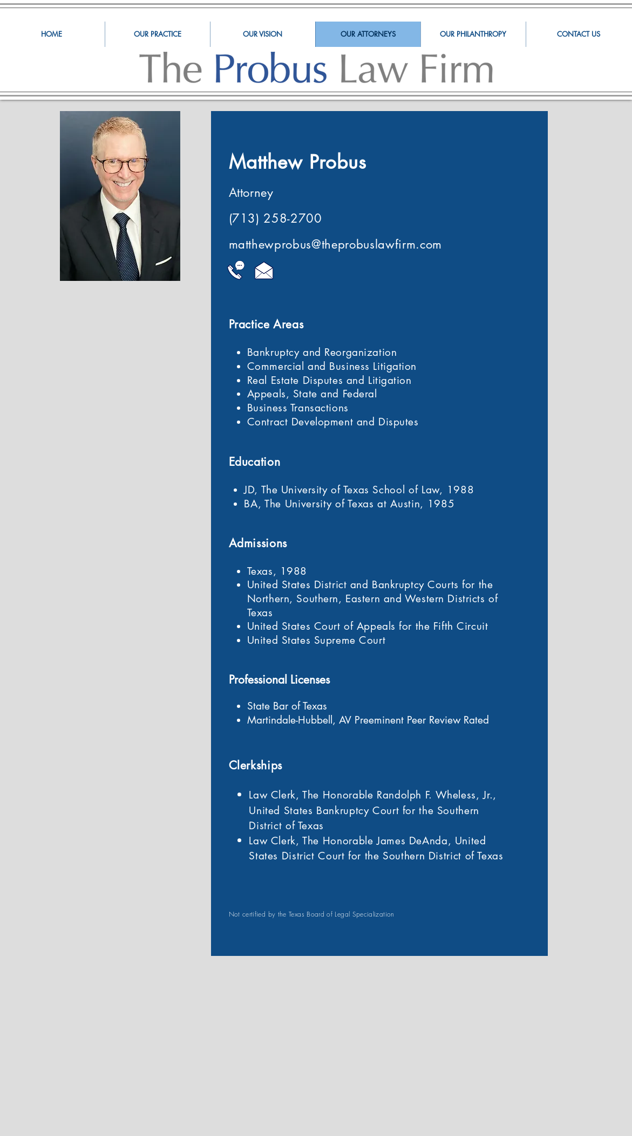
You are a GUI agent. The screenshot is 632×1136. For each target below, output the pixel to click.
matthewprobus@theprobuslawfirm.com (335, 244)
